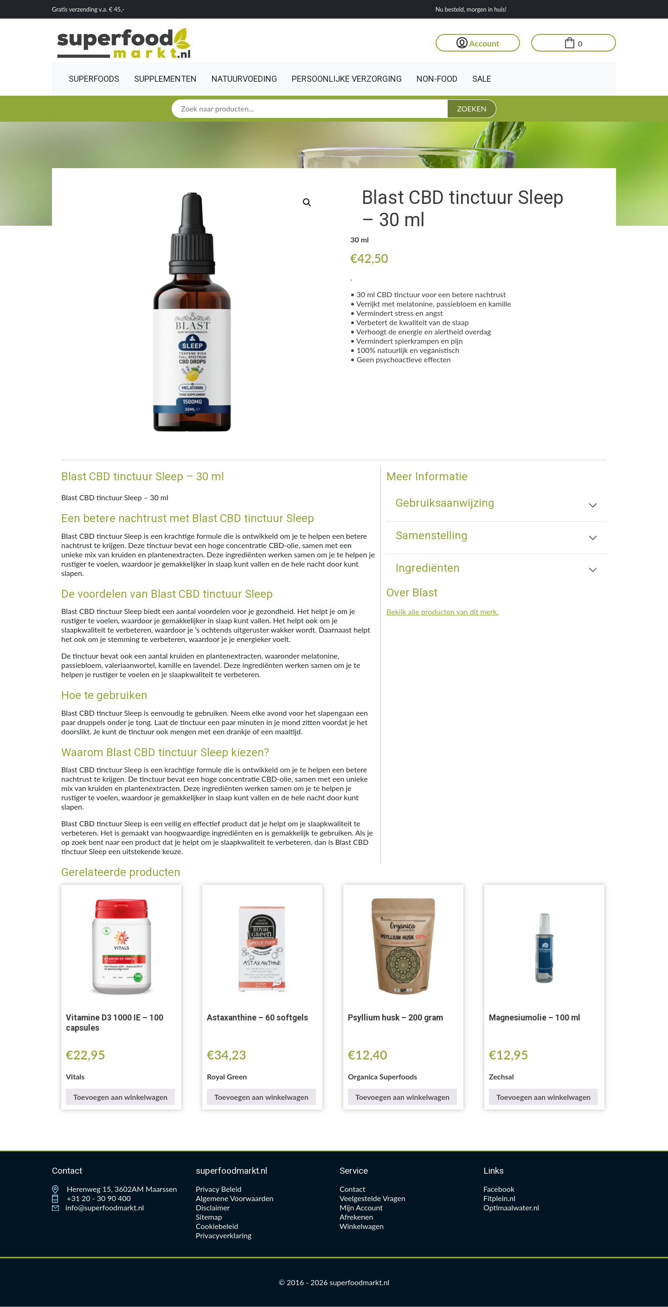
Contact (352, 1188)
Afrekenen (356, 1216)
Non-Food (437, 79)
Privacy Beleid (218, 1188)
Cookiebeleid (217, 1226)
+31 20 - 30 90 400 (91, 1198)
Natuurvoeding (244, 79)
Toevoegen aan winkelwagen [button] (120, 1096)
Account (478, 43)
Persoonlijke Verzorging (347, 79)
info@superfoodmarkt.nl (98, 1207)
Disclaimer (213, 1207)
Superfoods (94, 79)
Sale (481, 79)
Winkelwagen (362, 1226)
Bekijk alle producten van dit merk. (442, 611)
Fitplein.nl (499, 1198)
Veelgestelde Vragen (372, 1198)
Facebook (498, 1188)
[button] (307, 202)
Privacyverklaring (223, 1235)
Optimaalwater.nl (511, 1207)
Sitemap (209, 1216)
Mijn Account (361, 1207)
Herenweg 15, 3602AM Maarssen (114, 1188)
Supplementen (165, 79)
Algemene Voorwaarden (235, 1198)
